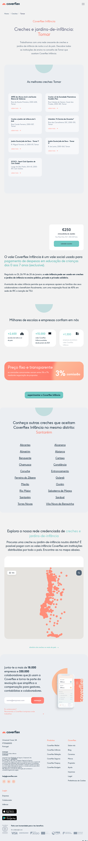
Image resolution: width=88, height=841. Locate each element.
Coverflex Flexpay (53, 764)
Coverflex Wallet (53, 746)
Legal (70, 778)
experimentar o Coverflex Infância (44, 395)
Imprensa (71, 774)
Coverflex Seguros (53, 759)
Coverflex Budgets (53, 768)
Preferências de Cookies (77, 782)
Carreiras (71, 756)
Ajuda (70, 769)
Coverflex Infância (53, 750)
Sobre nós (71, 747)
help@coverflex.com (9, 776)
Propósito (71, 765)
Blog (69, 752)
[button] (83, 4)
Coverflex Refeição (54, 755)
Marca (70, 760)
